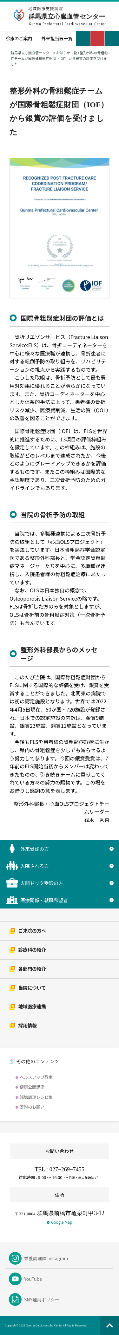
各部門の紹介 (28, 968)
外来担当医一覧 (57, 38)
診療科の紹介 (28, 949)
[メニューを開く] (112, 38)
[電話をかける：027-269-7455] (97, 38)
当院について (28, 987)
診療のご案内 (19, 38)
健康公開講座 (32, 1087)
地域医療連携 (28, 1006)
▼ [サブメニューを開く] (111, 848)
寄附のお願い (32, 1107)
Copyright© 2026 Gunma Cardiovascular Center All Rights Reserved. (46, 1325)
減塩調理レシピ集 (36, 1097)
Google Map (59, 1222)
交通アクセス (83, 38)
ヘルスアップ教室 (36, 1077)
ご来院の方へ (28, 930)
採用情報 (23, 1025)
